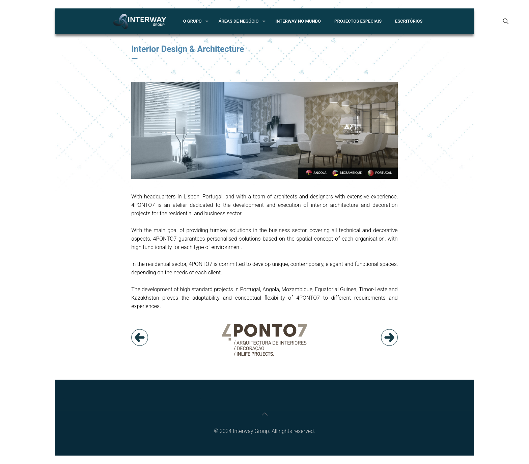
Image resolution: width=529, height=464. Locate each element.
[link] (139, 337)
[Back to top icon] (264, 414)
